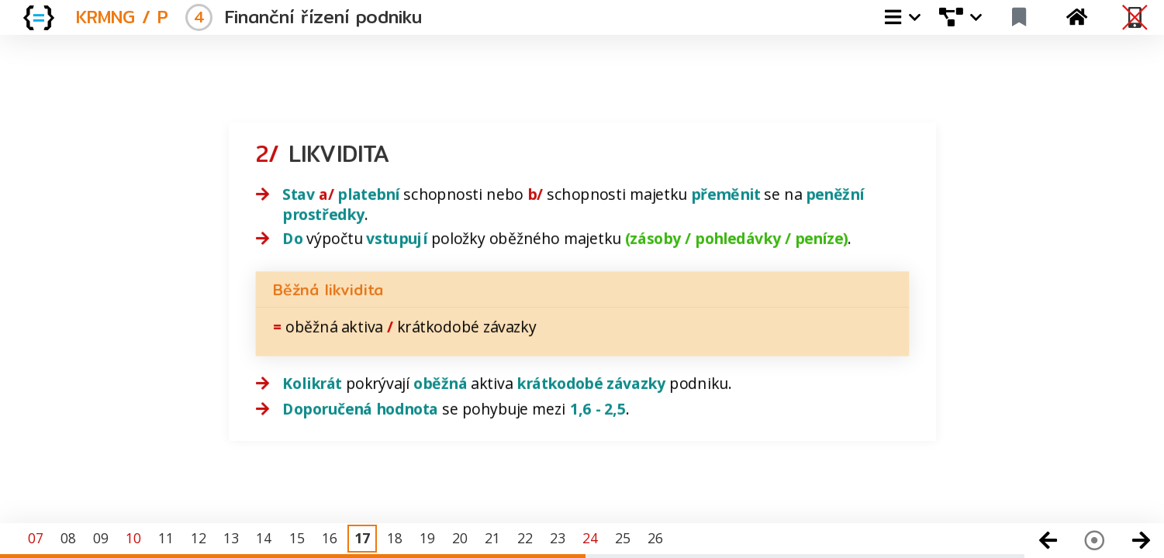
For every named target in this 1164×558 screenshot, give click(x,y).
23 (557, 538)
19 (427, 538)
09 (101, 538)
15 (297, 538)
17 (362, 538)
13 (231, 538)
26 (655, 538)
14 (263, 538)
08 (68, 538)
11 (166, 538)
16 (329, 538)
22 (525, 538)
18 (394, 538)
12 (198, 538)
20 (460, 538)
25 (622, 538)
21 (492, 538)
